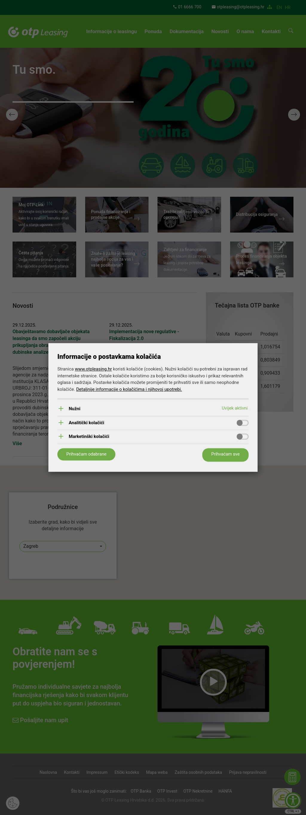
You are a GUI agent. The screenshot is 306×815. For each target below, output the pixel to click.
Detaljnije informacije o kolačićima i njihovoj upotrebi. (129, 389)
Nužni (74, 409)
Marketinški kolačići (89, 436)
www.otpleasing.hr (93, 369)
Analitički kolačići (86, 422)
